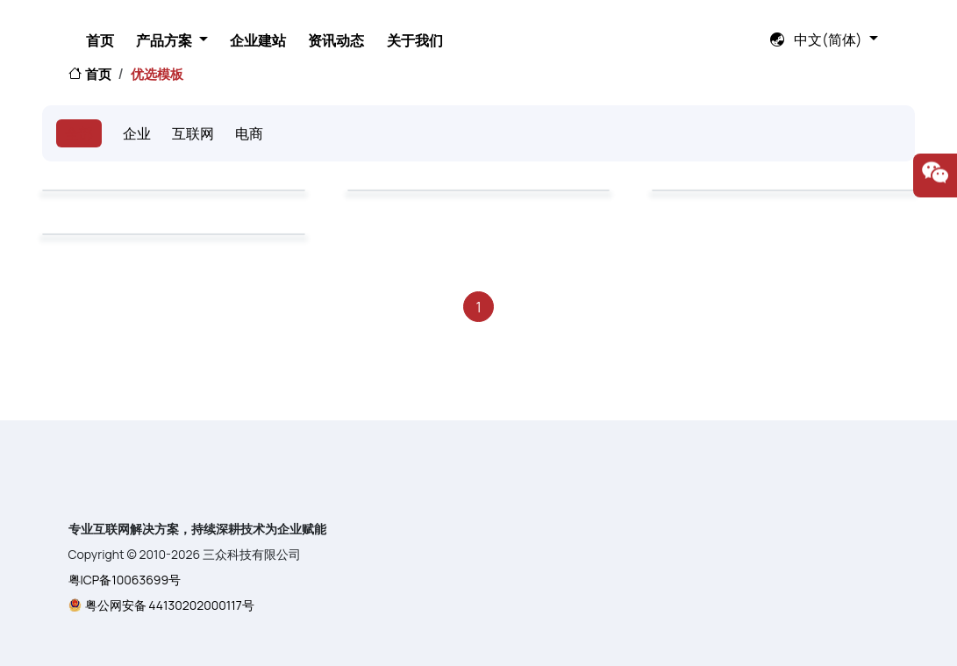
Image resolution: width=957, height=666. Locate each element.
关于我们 (629, 25)
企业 (137, 133)
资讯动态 (534, 25)
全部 (79, 133)
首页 (248, 25)
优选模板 (157, 74)
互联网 (193, 133)
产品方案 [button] (330, 25)
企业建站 (439, 25)
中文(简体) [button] (817, 24)
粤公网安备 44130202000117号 (169, 605)
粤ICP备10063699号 (125, 579)
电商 (249, 133)
